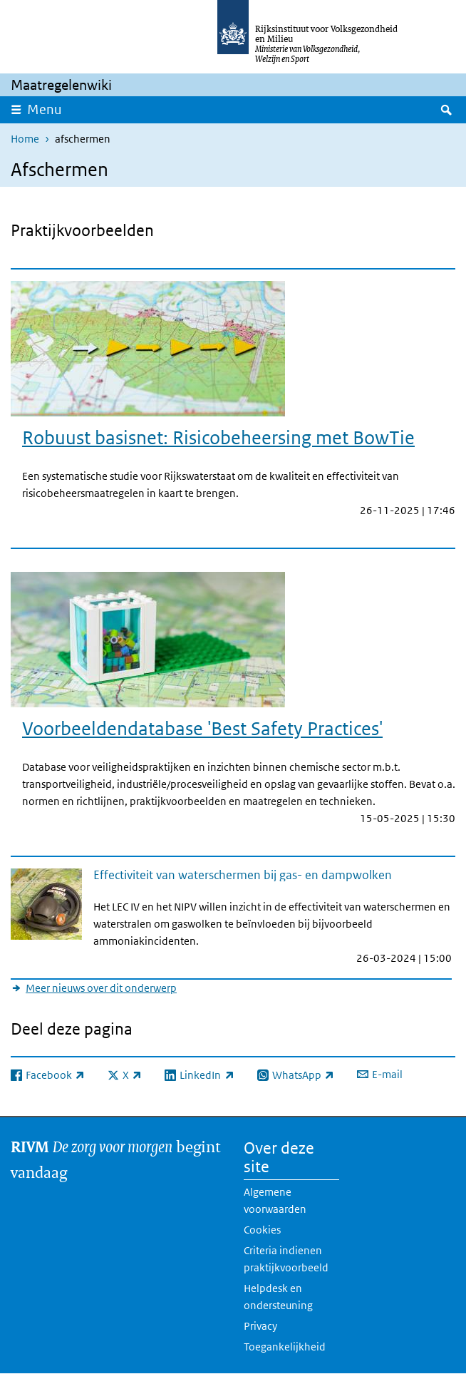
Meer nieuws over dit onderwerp (101, 988)
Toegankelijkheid (285, 1346)
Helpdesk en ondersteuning (278, 1296)
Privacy (260, 1326)
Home (25, 138)
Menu (44, 109)
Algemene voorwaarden (275, 1200)
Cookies (262, 1229)
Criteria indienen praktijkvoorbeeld (286, 1259)
